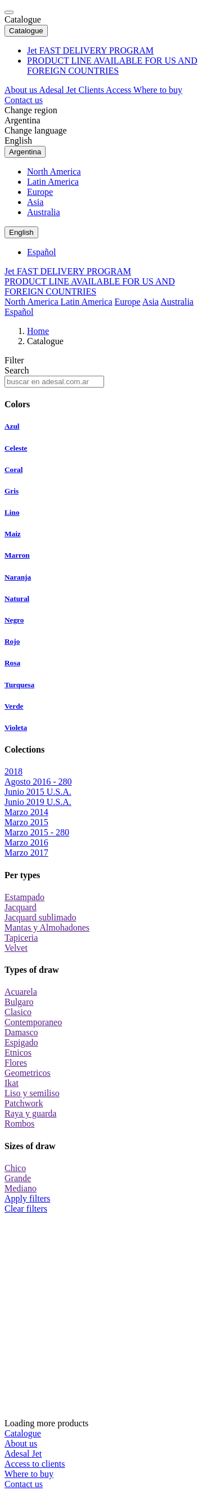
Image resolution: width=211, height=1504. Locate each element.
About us (22, 90)
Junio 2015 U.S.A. (38, 792)
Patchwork (24, 1103)
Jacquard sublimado (41, 917)
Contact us (24, 100)
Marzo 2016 (26, 842)
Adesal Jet (58, 90)
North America (54, 171)
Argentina (23, 120)
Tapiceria (21, 937)
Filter (14, 360)
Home (38, 331)
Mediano (21, 1188)
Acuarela (21, 991)
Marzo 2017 (26, 852)
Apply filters (27, 1198)
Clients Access (106, 90)
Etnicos (18, 1052)
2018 (14, 771)
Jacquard (21, 907)
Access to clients (35, 1464)
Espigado (21, 1042)
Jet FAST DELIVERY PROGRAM (90, 50)
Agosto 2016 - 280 (38, 781)
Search (17, 370)
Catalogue (23, 19)
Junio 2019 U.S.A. (38, 802)
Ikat (12, 1083)
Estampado (24, 897)
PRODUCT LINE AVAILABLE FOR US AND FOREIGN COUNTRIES (112, 65)
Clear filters (26, 1208)
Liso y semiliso (32, 1093)
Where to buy (157, 90)
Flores (16, 1062)
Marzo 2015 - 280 (37, 832)
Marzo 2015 (26, 822)
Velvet (16, 948)
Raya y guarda (30, 1113)
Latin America (53, 181)
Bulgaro (19, 1002)
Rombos (19, 1123)
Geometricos (28, 1073)
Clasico (18, 1012)
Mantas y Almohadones (47, 927)
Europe (40, 192)
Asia (35, 202)
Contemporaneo (33, 1022)
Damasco (21, 1032)
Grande (18, 1178)
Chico (15, 1168)
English (18, 140)
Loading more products (105, 1321)
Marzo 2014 (26, 812)
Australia (43, 212)
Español (41, 252)
